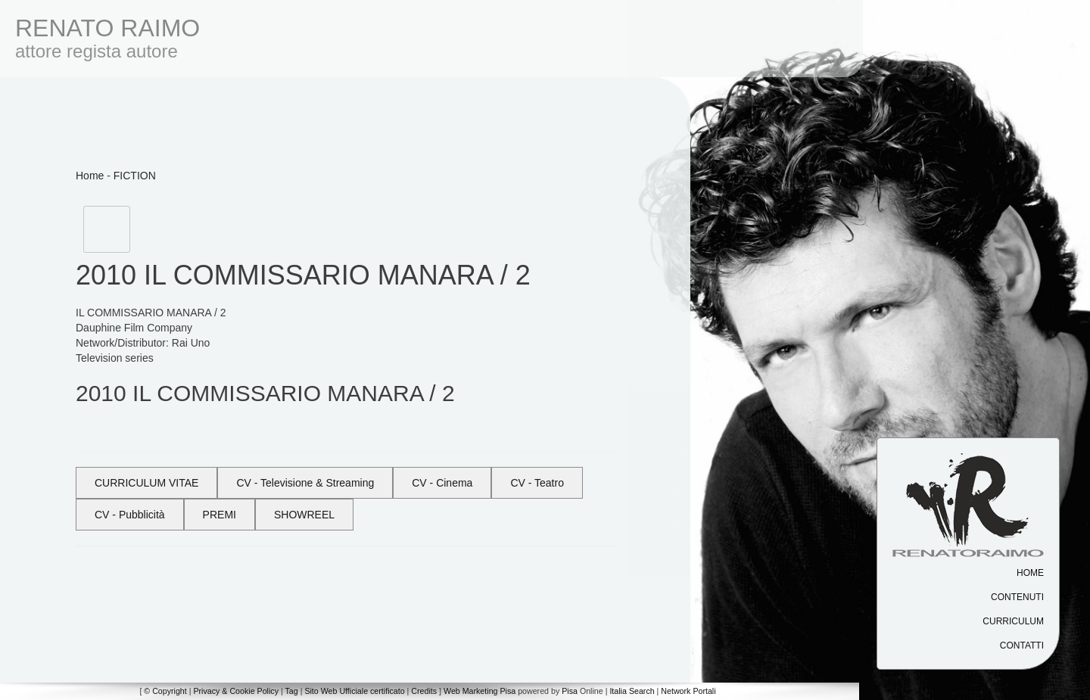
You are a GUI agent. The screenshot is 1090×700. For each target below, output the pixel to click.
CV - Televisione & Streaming (305, 483)
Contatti (1022, 645)
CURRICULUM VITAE (146, 483)
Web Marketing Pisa (479, 690)
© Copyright (165, 690)
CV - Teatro (537, 483)
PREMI (219, 515)
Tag (291, 690)
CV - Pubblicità (130, 515)
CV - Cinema (442, 483)
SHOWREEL (304, 515)
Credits (424, 690)
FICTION (135, 176)
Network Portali (688, 690)
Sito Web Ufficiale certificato (354, 690)
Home (1030, 573)
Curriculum (1013, 621)
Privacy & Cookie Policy (236, 690)
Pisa (570, 690)
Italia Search (631, 690)
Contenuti (1017, 597)
